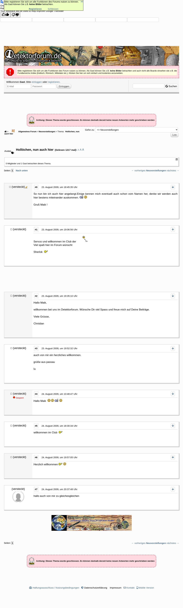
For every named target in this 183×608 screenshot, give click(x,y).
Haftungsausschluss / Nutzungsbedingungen (56, 587)
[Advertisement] (91, 102)
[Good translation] (5, 14)
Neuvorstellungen (47, 131)
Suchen (171, 86)
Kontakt (130, 587)
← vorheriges (138, 170)
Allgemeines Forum (22, 131)
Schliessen (53, 9)
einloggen (37, 82)
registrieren (54, 82)
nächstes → (173, 170)
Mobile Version (146, 587)
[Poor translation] (15, 14)
